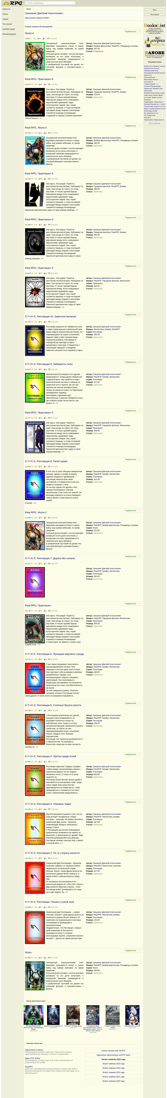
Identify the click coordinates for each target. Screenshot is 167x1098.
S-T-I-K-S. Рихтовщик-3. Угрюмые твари (48, 804)
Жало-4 (29, 33)
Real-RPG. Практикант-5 (39, 173)
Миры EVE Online (32, 1058)
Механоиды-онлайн (150, 111)
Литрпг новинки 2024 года (113, 1064)
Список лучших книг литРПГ (113, 1051)
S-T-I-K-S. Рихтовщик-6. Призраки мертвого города (54, 654)
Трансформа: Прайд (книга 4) (154, 120)
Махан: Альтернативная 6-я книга (155, 108)
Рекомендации (9, 34)
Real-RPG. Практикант (38, 605)
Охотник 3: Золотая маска (73, 1025)
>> (41, 118)
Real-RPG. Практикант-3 (39, 268)
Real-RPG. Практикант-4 (39, 219)
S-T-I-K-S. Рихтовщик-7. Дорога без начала (50, 558)
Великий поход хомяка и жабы (154, 93)
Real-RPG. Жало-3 (36, 127)
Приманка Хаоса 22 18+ (132, 1025)
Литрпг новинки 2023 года (113, 1068)
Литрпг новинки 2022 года (113, 1072)
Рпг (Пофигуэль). (150, 115)
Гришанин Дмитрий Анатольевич (107, 43)
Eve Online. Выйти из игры (153, 97)
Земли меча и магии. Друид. (153, 95)
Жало (95, 528)
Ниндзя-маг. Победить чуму (153, 88)
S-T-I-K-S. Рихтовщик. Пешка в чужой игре (49, 901)
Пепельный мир (149, 77)
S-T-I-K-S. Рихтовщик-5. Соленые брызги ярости (53, 705)
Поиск (5, 14)
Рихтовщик (97, 332)
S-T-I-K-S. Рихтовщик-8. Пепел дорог (46, 461)
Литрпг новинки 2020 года (113, 1081)
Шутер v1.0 (148, 75)
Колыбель (147, 99)
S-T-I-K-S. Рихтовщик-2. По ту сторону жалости (52, 853)
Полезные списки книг (34, 1043)
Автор (28, 9)
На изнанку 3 (148, 82)
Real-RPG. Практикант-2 (39, 412)
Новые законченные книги (36, 1001)
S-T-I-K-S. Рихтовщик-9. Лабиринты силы (49, 364)
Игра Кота (147, 117)
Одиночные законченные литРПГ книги (113, 1055)
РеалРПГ (29, 1067)
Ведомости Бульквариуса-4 (53, 1025)
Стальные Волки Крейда (152, 86)
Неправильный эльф (151, 70)
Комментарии (9, 29)
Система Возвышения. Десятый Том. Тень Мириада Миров (33, 1027)
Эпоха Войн (148, 91)
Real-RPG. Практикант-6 (39, 79)
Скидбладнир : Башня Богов (153, 102)
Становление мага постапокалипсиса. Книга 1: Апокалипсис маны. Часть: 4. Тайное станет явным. (93, 1027)
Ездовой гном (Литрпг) (151, 68)
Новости (6, 9)
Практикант (98, 283)
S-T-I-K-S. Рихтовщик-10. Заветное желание (50, 316)
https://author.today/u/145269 (37, 18)
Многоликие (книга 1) (151, 79)
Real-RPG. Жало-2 (36, 512)
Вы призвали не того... (151, 113)
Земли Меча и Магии (34, 1050)
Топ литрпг (7, 24)
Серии (5, 19)
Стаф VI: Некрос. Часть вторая (112, 1026)
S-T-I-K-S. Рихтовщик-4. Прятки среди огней (50, 756)
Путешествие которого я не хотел (155, 106)
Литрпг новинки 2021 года (113, 1077)
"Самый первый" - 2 (151, 84)
